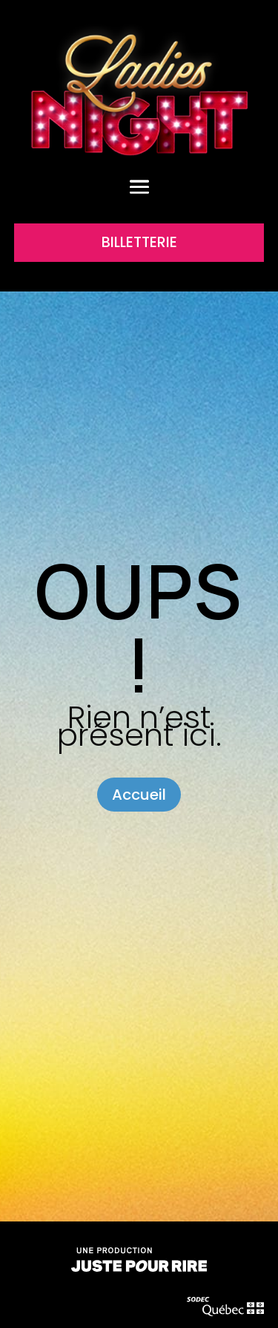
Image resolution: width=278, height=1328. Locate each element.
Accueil (139, 794)
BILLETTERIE (139, 242)
